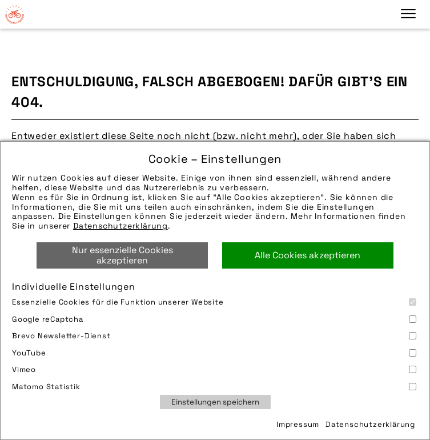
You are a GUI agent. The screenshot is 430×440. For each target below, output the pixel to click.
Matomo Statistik (214, 386)
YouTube (214, 353)
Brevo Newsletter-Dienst (214, 336)
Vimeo (214, 369)
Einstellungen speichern (215, 402)
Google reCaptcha (214, 319)
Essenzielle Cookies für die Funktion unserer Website (214, 302)
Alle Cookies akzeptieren (307, 255)
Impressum (297, 424)
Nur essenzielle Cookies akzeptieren (122, 255)
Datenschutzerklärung (120, 226)
